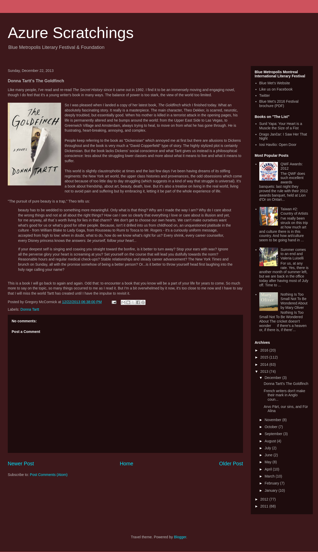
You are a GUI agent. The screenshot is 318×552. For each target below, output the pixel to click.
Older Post (231, 463)
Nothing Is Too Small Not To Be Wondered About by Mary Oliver (294, 300)
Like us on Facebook (276, 89)
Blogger (180, 537)
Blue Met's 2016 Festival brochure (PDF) (279, 103)
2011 (264, 506)
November (273, 420)
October (271, 427)
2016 (264, 350)
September (273, 434)
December (273, 378)
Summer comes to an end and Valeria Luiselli (293, 254)
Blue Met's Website (274, 83)
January (271, 490)
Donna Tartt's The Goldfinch (286, 384)
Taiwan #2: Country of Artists (294, 211)
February (272, 483)
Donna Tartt (29, 309)
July (268, 448)
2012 (264, 499)
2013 (264, 371)
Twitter (264, 95)
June (268, 455)
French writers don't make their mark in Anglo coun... (284, 395)
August (270, 441)
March (270, 476)
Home (126, 463)
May (268, 462)
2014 (264, 364)
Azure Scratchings (71, 32)
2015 (264, 357)
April (268, 469)
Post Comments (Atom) (48, 475)
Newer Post (21, 463)
